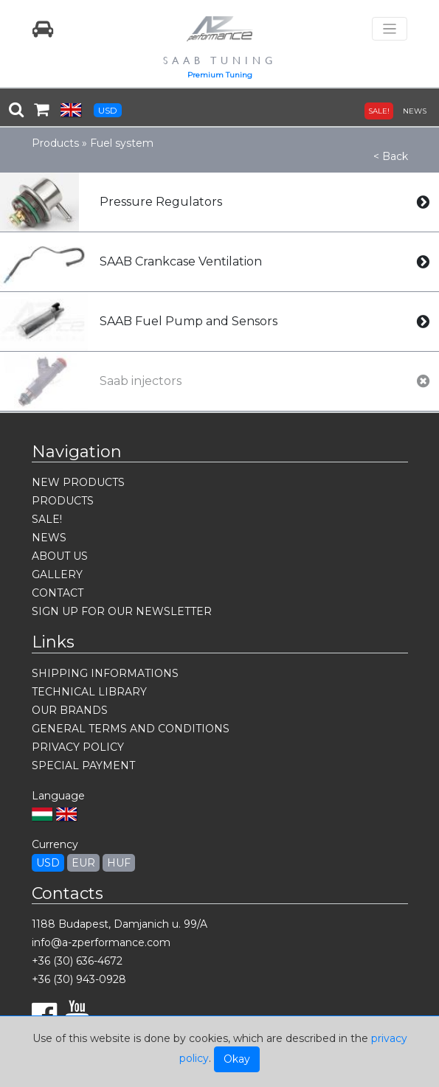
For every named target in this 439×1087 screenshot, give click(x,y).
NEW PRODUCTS (78, 482)
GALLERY (57, 574)
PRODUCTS (63, 500)
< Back (390, 156)
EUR (83, 862)
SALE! (379, 111)
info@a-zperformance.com (101, 942)
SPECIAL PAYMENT (83, 765)
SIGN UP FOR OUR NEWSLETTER (122, 611)
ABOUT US (60, 556)
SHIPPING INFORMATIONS (105, 673)
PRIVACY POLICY (78, 747)
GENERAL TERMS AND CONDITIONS (130, 728)
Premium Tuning (219, 75)
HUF (119, 862)
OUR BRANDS (70, 710)
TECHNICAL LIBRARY (89, 691)
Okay (237, 1059)
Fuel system (121, 143)
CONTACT (57, 593)
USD (107, 110)
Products (55, 143)
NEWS (414, 111)
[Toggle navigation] (389, 29)
